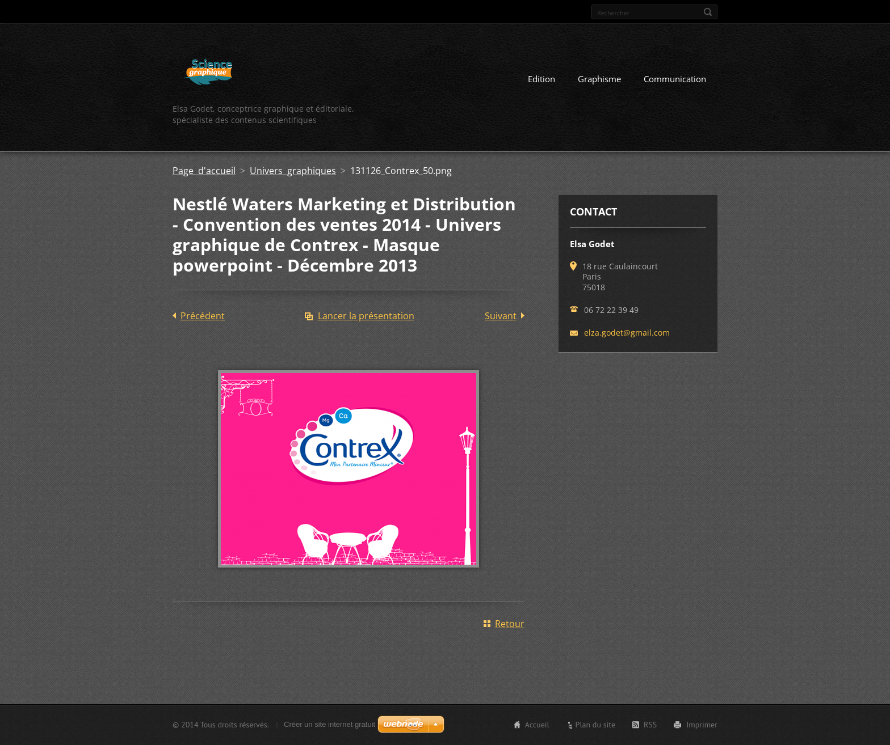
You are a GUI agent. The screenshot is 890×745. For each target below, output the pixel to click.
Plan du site (595, 724)
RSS (650, 724)
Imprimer (701, 724)
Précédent (202, 316)
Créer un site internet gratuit (329, 724)
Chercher (708, 12)
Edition (541, 78)
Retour (509, 623)
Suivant (501, 316)
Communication (675, 78)
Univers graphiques (293, 170)
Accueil (537, 724)
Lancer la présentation (366, 316)
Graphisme (599, 78)
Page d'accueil (204, 170)
